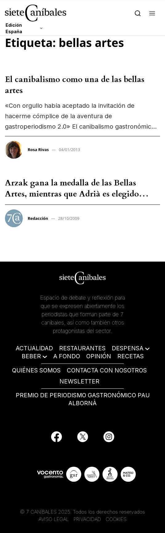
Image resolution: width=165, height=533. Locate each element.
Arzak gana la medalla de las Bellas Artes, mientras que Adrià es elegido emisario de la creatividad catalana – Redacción (73, 199)
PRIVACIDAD (88, 519)
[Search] (138, 13)
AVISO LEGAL (53, 519)
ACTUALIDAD (34, 348)
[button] (152, 13)
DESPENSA (127, 348)
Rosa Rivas (38, 149)
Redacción (38, 218)
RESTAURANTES (82, 348)
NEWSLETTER (79, 381)
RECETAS (130, 356)
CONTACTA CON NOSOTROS (107, 370)
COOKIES (116, 519)
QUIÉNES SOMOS (36, 370)
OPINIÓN (98, 356)
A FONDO (66, 356)
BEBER (31, 356)
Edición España (14, 28)
